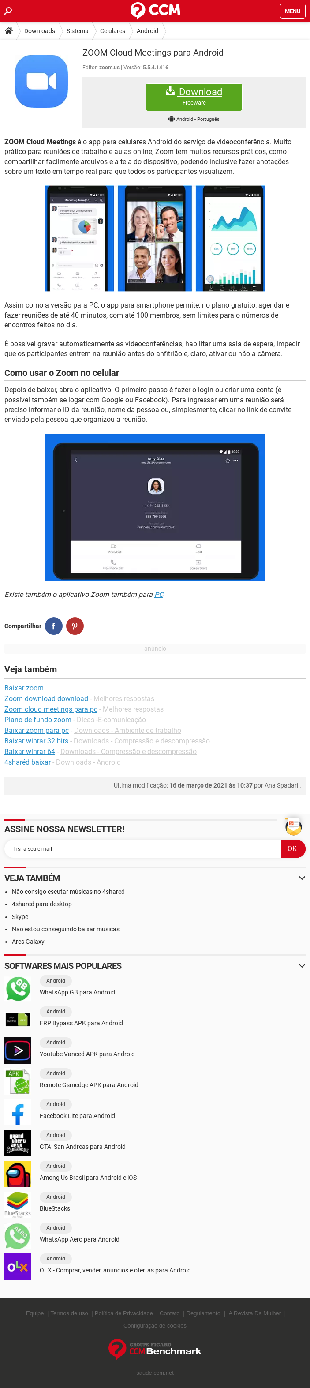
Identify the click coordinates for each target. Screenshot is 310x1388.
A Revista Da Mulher (255, 1313)
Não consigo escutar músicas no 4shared (68, 891)
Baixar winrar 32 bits (36, 741)
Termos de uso (69, 1313)
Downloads (39, 30)
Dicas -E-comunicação (111, 720)
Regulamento (203, 1313)
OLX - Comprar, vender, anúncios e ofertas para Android (115, 1270)
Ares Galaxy (28, 941)
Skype (20, 916)
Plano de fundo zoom (37, 720)
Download (194, 96)
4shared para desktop (42, 904)
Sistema (78, 30)
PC (158, 594)
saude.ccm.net (155, 1372)
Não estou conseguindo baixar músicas (66, 929)
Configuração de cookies (155, 1325)
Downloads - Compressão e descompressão (142, 741)
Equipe (35, 1313)
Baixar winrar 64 (29, 751)
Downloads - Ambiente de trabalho (127, 730)
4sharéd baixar (27, 762)
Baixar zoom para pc (36, 730)
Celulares (112, 30)
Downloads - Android (88, 762)
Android (147, 30)
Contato (170, 1313)
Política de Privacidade (124, 1313)
